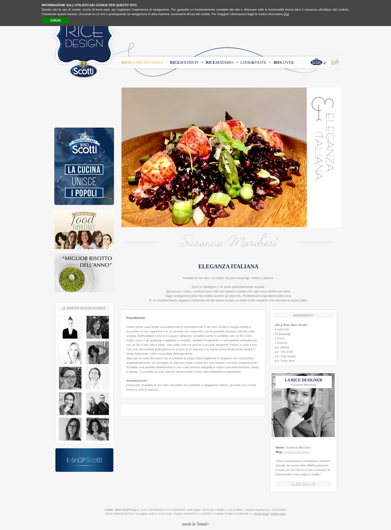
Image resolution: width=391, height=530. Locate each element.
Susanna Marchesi (296, 452)
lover (283, 62)
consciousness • (144, 62)
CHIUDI (55, 20)
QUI (286, 14)
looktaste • (255, 62)
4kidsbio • (222, 62)
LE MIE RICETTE (303, 484)
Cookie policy (278, 513)
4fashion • (186, 62)
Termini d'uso (261, 513)
